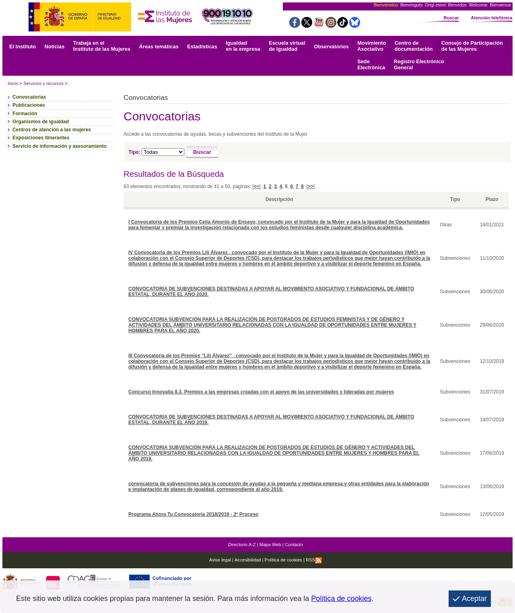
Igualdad (243, 46)
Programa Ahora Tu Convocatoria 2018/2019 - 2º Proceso (193, 514)
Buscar (451, 17)
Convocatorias (29, 97)
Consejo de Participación (472, 46)
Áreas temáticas (158, 46)
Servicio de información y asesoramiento (59, 146)
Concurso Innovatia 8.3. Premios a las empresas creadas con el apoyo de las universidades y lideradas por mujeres (261, 392)
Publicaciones (28, 105)
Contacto (294, 544)
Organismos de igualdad (40, 121)
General (419, 64)
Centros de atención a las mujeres (51, 130)
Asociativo (371, 46)
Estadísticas (202, 46)
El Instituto (22, 46)
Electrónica (371, 64)
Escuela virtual (287, 46)
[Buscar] (202, 152)
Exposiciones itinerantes (40, 138)
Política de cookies (282, 559)
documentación (414, 46)
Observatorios (331, 46)
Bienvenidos (385, 4)
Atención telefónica (491, 17)
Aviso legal (220, 559)
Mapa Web (270, 544)
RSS (314, 559)
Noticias (55, 46)
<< (257, 186)
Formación (24, 113)
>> (310, 186)
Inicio (13, 83)
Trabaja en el (101, 46)
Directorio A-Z (241, 544)
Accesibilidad (248, 559)
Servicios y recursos (43, 83)
